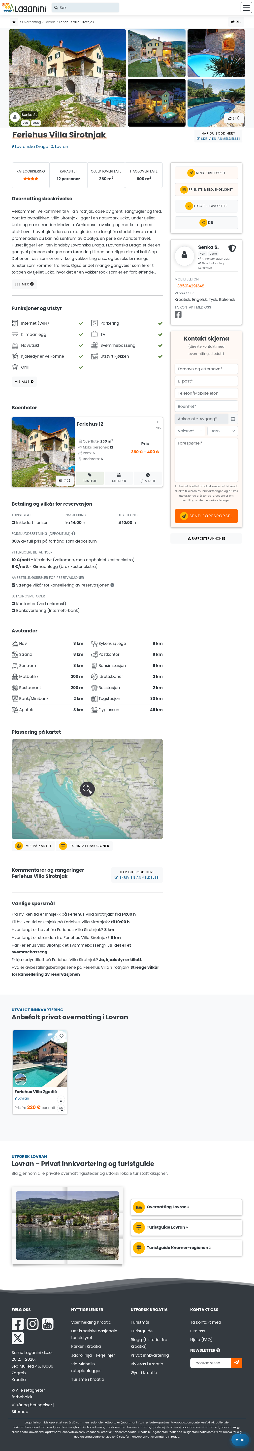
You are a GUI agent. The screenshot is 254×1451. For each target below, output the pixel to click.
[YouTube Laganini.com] (47, 1324)
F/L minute (148, 478)
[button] (87, 789)
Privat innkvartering (150, 1355)
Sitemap (20, 1412)
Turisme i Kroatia (87, 1379)
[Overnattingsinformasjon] (61, 1100)
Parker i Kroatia (86, 1346)
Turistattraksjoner (84, 846)
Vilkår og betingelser (32, 1405)
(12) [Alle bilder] (64, 481)
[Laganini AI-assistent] (240, 1440)
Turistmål (140, 1322)
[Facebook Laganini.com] (18, 1324)
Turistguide (142, 1331)
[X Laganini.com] (18, 1338)
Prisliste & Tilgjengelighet (206, 190)
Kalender (118, 478)
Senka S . (29, 114)
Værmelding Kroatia (91, 1322)
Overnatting (31, 22)
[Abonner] (236, 1363)
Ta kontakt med (205, 1322)
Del (236, 22)
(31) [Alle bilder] (234, 118)
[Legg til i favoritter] (206, 206)
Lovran (50, 22)
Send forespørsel (206, 173)
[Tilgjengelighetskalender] (61, 1108)
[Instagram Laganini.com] (32, 1324)
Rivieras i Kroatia (147, 1364)
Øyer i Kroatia (144, 1373)
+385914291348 (189, 286)
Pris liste (90, 478)
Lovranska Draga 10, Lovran (40, 146)
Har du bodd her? (218, 136)
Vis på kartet (33, 846)
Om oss (197, 1331)
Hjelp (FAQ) (201, 1340)
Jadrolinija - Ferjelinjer (93, 1355)
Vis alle (24, 382)
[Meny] (246, 7)
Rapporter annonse (206, 538)
